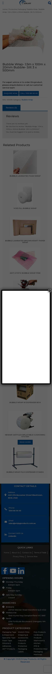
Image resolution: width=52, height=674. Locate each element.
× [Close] (50, 290)
